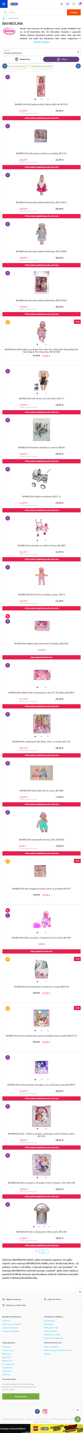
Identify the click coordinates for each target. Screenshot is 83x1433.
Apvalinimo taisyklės (10, 1331)
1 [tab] (35, 99)
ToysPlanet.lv (7, 1368)
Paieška (74, 12)
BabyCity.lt (6, 1354)
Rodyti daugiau (42, 42)
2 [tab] (41, 99)
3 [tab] (48, 99)
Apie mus (6, 1321)
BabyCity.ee (7, 1361)
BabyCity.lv (6, 1357)
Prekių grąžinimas (51, 1328)
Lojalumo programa (10, 1328)
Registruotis (21, 1396)
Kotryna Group (8, 1350)
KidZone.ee (7, 1371)
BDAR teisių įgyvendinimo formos (57, 1350)
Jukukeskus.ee (8, 1364)
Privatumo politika (51, 1347)
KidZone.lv (6, 1375)
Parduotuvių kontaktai (11, 1324)
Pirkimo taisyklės (50, 1331)
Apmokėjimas (49, 1321)
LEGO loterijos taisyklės (53, 1338)
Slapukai (47, 1354)
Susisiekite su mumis (52, 1335)
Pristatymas (48, 1324)
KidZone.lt (6, 1347)
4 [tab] (49, 1226)
